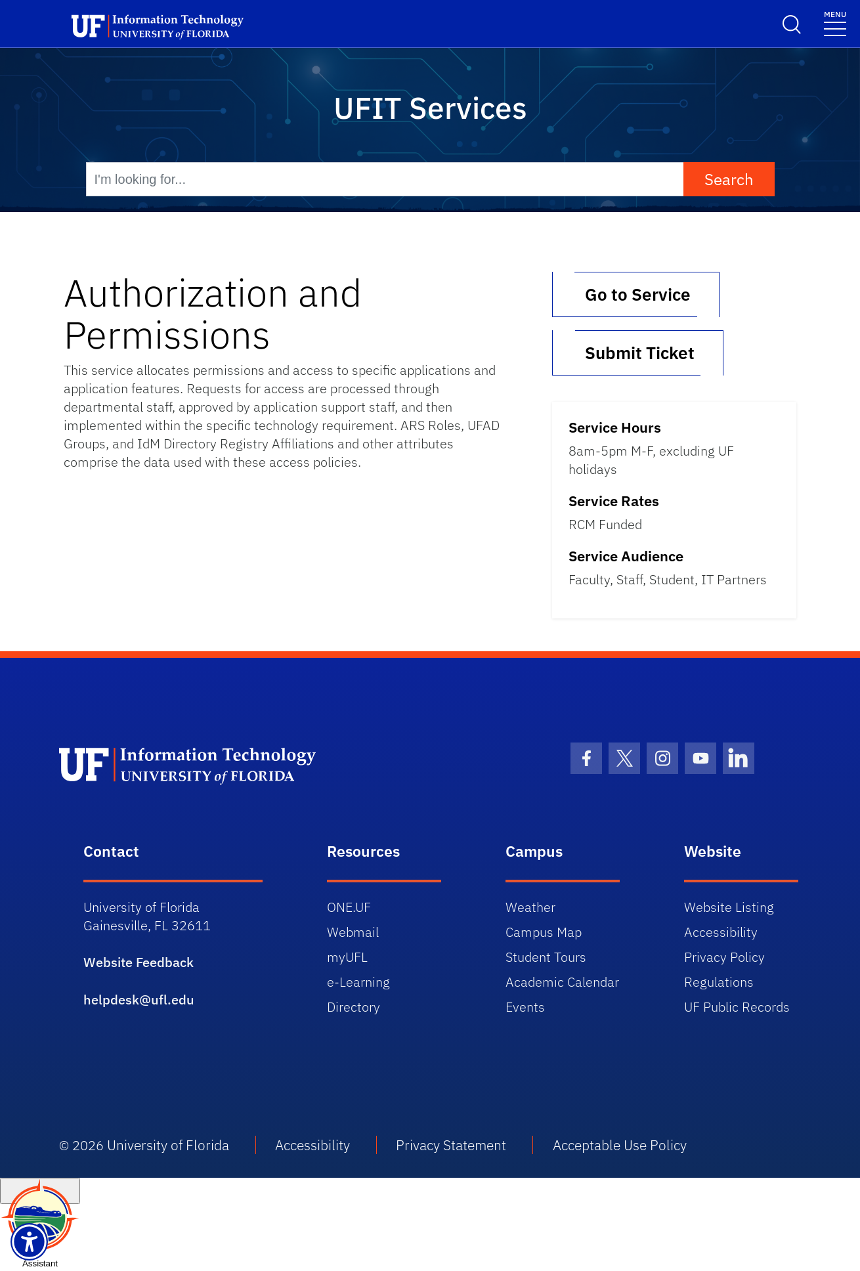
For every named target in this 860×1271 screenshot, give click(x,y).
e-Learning (358, 982)
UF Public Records (737, 1007)
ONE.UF (349, 907)
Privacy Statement (451, 1145)
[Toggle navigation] (835, 23)
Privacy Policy (724, 957)
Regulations (719, 982)
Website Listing (729, 907)
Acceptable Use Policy (620, 1145)
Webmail (353, 932)
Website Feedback (138, 962)
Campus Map (543, 932)
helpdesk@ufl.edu (138, 999)
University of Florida (168, 1145)
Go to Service (636, 294)
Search (729, 179)
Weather (530, 907)
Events (525, 1007)
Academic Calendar (562, 982)
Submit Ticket (638, 352)
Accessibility (721, 932)
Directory (353, 1007)
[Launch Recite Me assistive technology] (29, 1241)
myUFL (347, 957)
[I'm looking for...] (385, 179)
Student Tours (545, 957)
